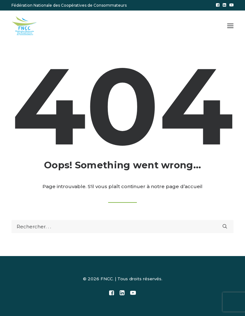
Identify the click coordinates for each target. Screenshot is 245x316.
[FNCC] (24, 25)
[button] (217, 5)
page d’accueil (184, 186)
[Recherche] (122, 226)
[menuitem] (217, 5)
